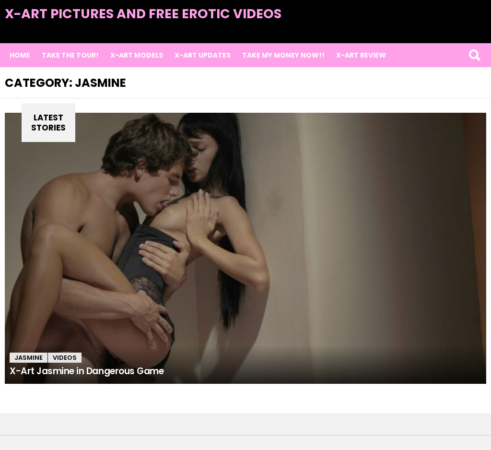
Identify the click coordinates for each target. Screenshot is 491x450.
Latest (466, 29)
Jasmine (28, 357)
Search (474, 55)
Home (20, 55)
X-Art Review (361, 55)
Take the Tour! (70, 55)
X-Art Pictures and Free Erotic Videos (143, 14)
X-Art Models (136, 55)
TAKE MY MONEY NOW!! (283, 55)
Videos (65, 357)
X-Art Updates (203, 55)
